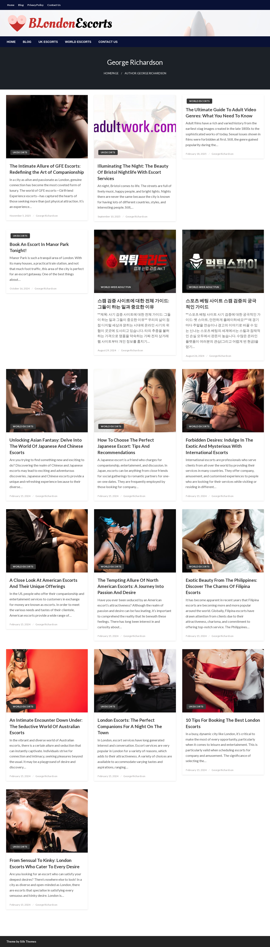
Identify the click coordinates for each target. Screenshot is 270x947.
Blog (21, 5)
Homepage (111, 73)
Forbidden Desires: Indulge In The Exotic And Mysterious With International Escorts (219, 446)
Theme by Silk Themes (21, 941)
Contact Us (54, 5)
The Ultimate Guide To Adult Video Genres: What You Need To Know (221, 112)
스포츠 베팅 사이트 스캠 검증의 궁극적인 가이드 (221, 303)
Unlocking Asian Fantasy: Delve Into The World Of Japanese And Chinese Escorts (46, 446)
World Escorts (78, 41)
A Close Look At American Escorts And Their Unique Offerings (43, 583)
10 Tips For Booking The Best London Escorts (223, 723)
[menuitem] (11, 42)
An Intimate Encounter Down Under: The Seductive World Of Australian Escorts (45, 726)
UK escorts (48, 41)
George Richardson (47, 215)
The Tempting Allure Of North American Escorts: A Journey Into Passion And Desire (130, 586)
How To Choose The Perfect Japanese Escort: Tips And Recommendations (125, 446)
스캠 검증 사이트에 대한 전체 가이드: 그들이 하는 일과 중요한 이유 (133, 303)
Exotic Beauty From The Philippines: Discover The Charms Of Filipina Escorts (221, 586)
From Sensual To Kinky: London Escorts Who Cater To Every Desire (44, 863)
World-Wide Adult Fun (116, 287)
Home (10, 5)
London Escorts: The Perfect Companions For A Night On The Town (129, 726)
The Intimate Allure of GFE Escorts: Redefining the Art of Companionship (46, 169)
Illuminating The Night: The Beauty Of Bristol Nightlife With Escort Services (132, 172)
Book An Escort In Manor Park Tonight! (39, 247)
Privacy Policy (35, 5)
